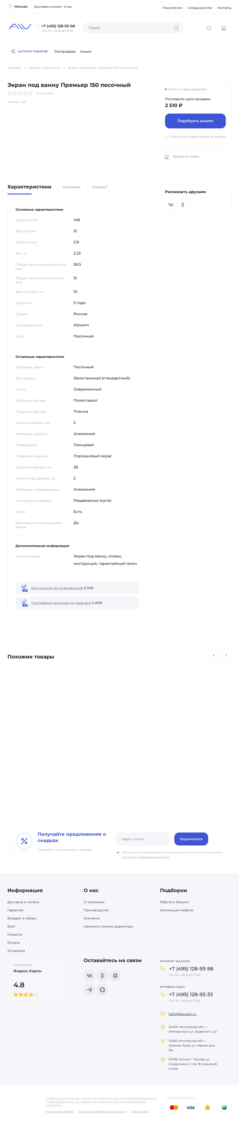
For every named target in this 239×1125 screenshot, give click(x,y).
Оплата (13, 943)
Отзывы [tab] (100, 187)
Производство (96, 910)
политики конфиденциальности (145, 857)
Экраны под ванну (44, 68)
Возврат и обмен (21, 918)
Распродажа (65, 51)
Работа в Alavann (174, 902)
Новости (14, 934)
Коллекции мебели (177, 910)
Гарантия (15, 910)
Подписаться (191, 839)
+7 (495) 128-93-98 (191, 969)
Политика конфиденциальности (102, 1111)
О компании (94, 902)
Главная (14, 68)
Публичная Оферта (59, 1111)
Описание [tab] (72, 187)
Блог (11, 926)
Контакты (224, 8)
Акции (86, 51)
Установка (16, 951)
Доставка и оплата (47, 6)
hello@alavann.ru (182, 1014)
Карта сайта (140, 1111)
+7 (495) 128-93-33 (191, 994)
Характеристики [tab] (29, 187)
